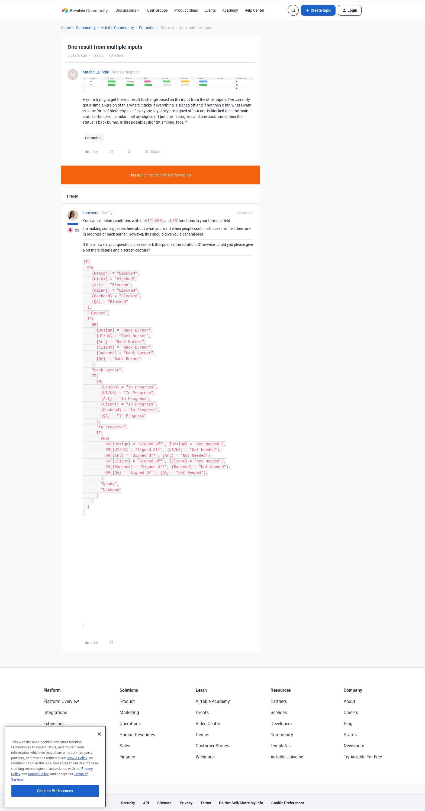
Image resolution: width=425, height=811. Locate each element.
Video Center (208, 723)
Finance (127, 757)
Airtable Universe (287, 757)
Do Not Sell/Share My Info (241, 802)
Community (86, 27)
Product (127, 701)
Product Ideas (186, 10)
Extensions (54, 723)
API (146, 802)
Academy (230, 10)
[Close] (99, 757)
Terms (206, 802)
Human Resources (137, 735)
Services (279, 712)
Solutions (129, 690)
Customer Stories (212, 746)
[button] (318, 10)
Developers (281, 723)
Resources (281, 690)
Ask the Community (117, 27)
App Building (55, 735)
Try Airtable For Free (363, 757)
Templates (281, 746)
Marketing (129, 712)
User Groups (157, 10)
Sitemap (164, 802)
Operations (130, 723)
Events (210, 10)
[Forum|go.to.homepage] (85, 10)
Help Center (254, 10)
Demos (202, 735)
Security (128, 802)
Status (350, 735)
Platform (52, 690)
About (349, 701)
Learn (201, 690)
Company (353, 690)
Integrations (55, 712)
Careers (351, 712)
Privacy (186, 802)
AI (45, 746)
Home (66, 27)
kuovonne (91, 212)
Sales (125, 746)
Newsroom (354, 746)
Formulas (147, 27)
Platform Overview (61, 701)
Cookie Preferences (287, 802)
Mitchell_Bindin (96, 72)
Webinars (205, 757)
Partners (279, 701)
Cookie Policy (77, 781)
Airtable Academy (213, 701)
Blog (348, 723)
